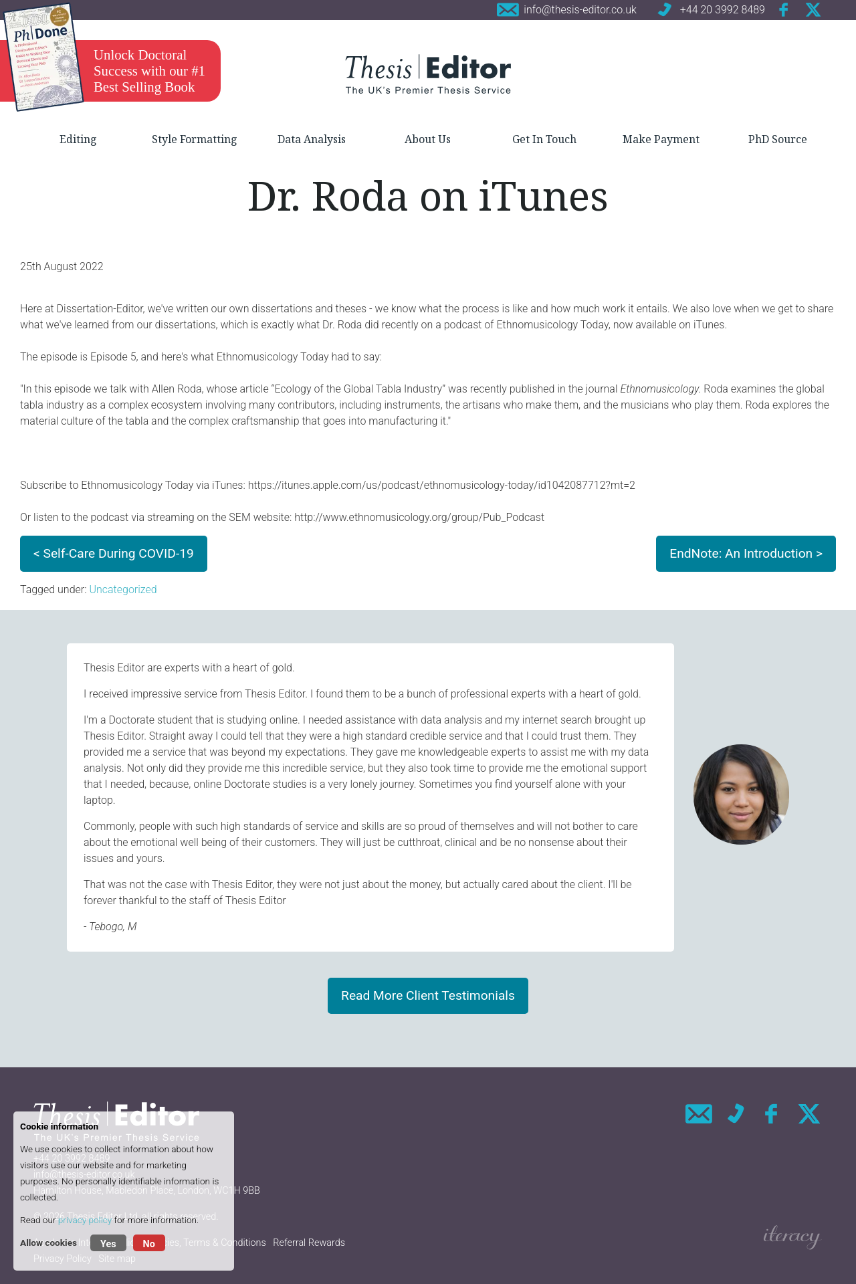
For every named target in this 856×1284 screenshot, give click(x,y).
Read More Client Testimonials (428, 995)
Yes (108, 1244)
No (149, 1244)
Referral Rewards (309, 1243)
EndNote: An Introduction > (746, 553)
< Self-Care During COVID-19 (113, 553)
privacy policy (85, 1219)
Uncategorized (122, 589)
